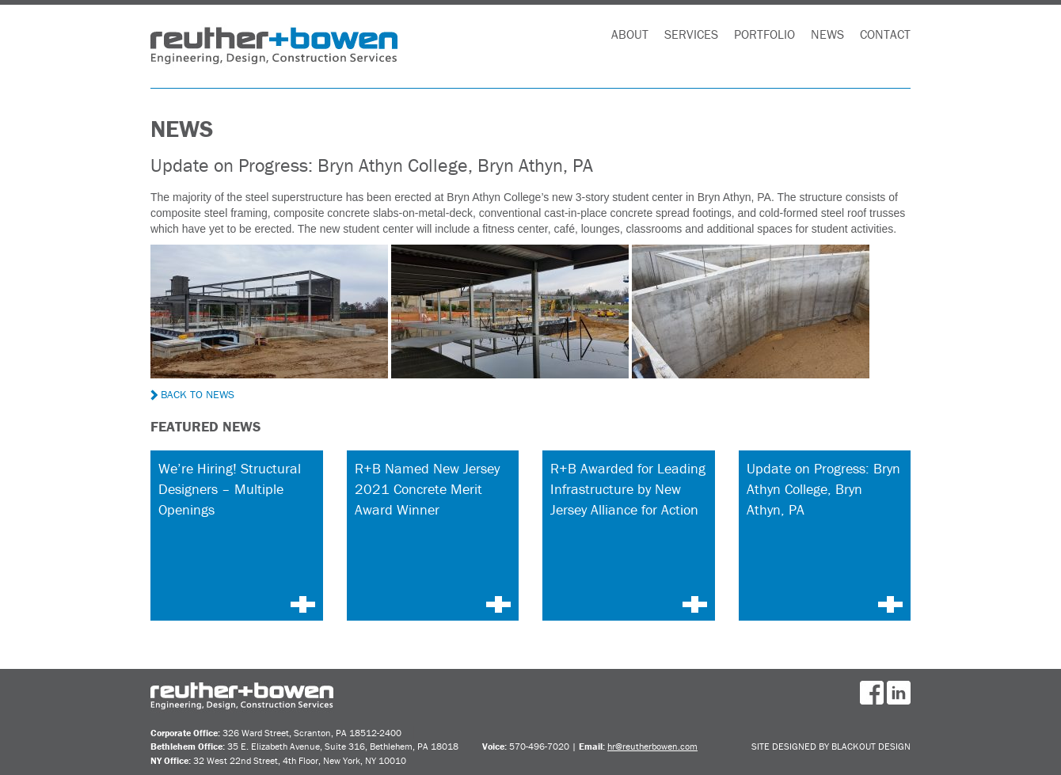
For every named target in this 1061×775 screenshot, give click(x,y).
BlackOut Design (871, 746)
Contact (885, 34)
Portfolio (764, 34)
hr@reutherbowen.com (652, 746)
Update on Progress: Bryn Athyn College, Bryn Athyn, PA (823, 488)
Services (691, 34)
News (827, 34)
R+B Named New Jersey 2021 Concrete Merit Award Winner (427, 488)
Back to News (192, 394)
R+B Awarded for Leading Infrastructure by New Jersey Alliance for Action (627, 488)
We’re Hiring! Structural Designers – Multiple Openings (229, 488)
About (629, 34)
